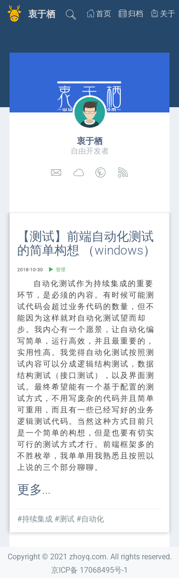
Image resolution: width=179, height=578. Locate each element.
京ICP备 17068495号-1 (89, 570)
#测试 (64, 518)
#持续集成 (35, 518)
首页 (99, 13)
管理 (60, 269)
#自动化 (90, 518)
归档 (131, 13)
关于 (163, 13)
